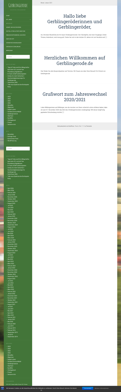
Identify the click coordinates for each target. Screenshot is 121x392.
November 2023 (12, 246)
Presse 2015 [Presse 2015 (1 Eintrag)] (24, 386)
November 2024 (12, 220)
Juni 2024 (10, 231)
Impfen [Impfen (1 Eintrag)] (16, 384)
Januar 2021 (11, 319)
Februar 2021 (12, 317)
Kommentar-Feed (13, 138)
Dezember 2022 (12, 270)
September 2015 (13, 332)
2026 (9, 103)
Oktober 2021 (12, 300)
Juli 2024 (10, 229)
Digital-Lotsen (12, 109)
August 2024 (11, 227)
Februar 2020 (12, 324)
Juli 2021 (10, 306)
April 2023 (11, 261)
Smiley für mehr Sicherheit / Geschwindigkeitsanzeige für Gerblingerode (16, 78)
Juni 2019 (10, 326)
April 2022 (11, 287)
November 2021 (12, 298)
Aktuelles (9, 23)
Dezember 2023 (12, 244)
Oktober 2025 (12, 199)
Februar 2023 (12, 265)
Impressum (9, 50)
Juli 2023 (10, 255)
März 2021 (11, 315)
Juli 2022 (10, 281)
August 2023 (11, 253)
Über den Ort (10, 39)
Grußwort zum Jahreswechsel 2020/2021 (75, 96)
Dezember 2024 (12, 218)
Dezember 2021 (12, 296)
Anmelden (11, 134)
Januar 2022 (11, 293)
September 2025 (13, 201)
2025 (9, 101)
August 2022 (11, 278)
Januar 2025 (11, 216)
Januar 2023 (11, 268)
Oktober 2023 (12, 248)
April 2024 (11, 235)
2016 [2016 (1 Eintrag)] (7, 384)
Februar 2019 (12, 328)
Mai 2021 (10, 311)
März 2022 (11, 289)
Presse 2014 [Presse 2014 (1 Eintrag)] (18, 386)
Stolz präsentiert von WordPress (65, 126)
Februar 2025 (12, 214)
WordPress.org (12, 140)
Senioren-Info (12, 124)
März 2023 (11, 263)
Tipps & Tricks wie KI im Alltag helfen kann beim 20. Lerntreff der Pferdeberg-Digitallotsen (18, 69)
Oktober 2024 (12, 223)
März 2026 (11, 190)
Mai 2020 (10, 321)
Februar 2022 (12, 291)
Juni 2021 (10, 308)
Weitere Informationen (102, 391)
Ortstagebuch (12, 120)
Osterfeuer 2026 (12, 82)
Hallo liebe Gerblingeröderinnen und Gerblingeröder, (74, 21)
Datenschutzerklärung (13, 46)
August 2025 (11, 203)
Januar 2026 (11, 195)
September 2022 (13, 276)
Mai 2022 (10, 285)
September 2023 (13, 250)
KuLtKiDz (10, 118)
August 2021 (11, 304)
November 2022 (12, 272)
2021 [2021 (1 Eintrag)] (10, 384)
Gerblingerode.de (13, 114)
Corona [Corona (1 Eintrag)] (12, 384)
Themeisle (89, 126)
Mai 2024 (10, 233)
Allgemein (11, 107)
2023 (9, 96)
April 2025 (11, 212)
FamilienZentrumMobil (14, 111)
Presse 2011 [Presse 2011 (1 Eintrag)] (21, 384)
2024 (9, 98)
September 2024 (13, 225)
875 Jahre (9, 19)
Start (8, 15)
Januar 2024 (11, 242)
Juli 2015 (10, 334)
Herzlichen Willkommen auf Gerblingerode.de (74, 60)
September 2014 (13, 336)
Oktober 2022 (12, 274)
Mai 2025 (10, 210)
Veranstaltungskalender (13, 42)
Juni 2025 (10, 207)
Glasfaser (10, 116)
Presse (10, 122)
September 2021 (13, 302)
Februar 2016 (12, 330)
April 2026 (11, 188)
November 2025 (12, 197)
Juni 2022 (10, 283)
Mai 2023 (10, 259)
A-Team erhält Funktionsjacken (17, 74)
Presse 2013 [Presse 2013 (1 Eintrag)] (11, 386)
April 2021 (11, 313)
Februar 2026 (12, 192)
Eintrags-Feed (12, 136)
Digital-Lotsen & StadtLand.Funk (15, 31)
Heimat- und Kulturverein (13, 27)
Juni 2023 (10, 257)
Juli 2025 (10, 205)
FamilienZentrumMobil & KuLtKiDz (16, 35)
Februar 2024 (12, 240)
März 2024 (11, 238)
